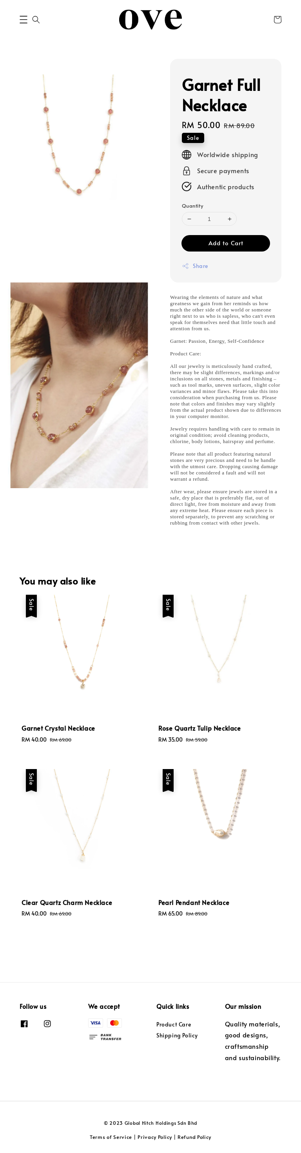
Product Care (173, 1024)
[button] (23, 19)
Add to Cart (226, 243)
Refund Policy (194, 1136)
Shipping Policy (177, 1035)
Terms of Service (111, 1136)
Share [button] (195, 266)
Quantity (192, 205)
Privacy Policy (155, 1136)
